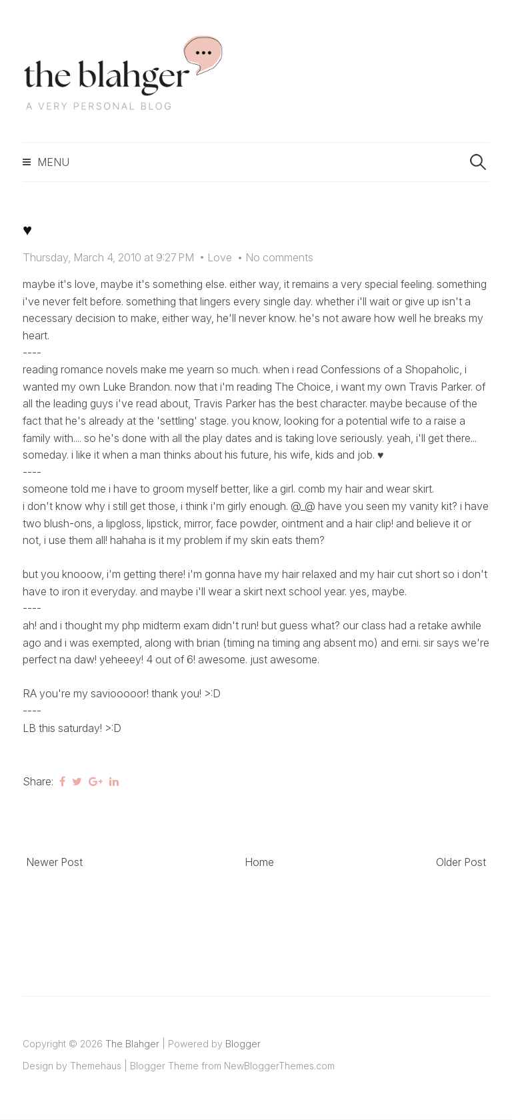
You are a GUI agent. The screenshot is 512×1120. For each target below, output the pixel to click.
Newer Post (54, 862)
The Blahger (132, 1043)
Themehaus (95, 1065)
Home (259, 862)
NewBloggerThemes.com (279, 1065)
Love (219, 257)
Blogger (243, 1043)
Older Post (461, 862)
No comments (279, 257)
